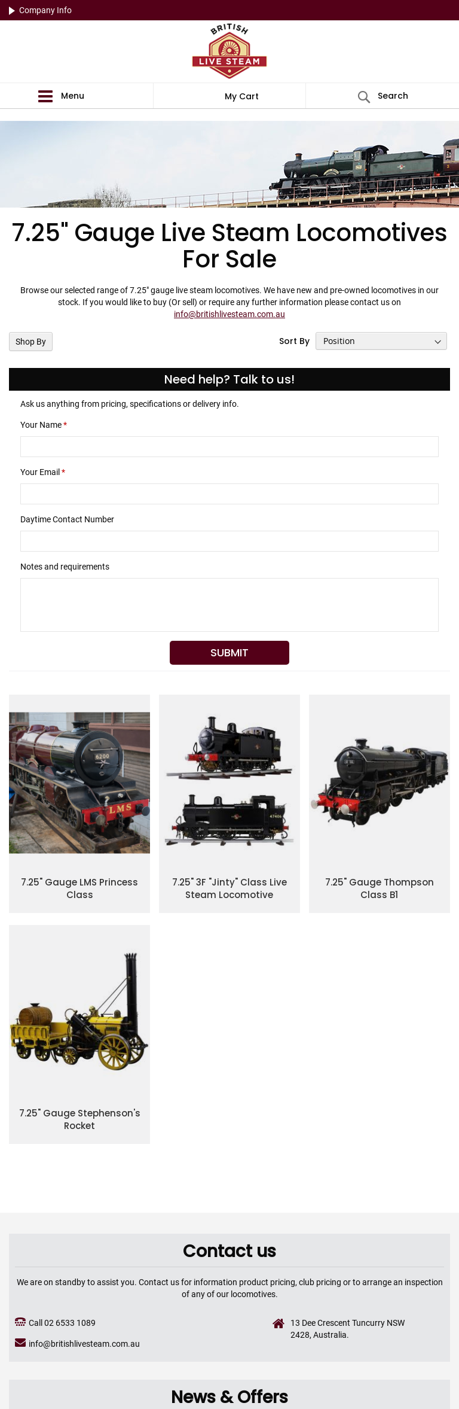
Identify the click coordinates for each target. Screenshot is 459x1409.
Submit (229, 652)
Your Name (43, 425)
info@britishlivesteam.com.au (229, 314)
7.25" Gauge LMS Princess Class (79, 888)
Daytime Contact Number (67, 519)
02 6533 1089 (70, 1323)
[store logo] (229, 52)
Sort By (294, 341)
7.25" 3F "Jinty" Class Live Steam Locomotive (229, 888)
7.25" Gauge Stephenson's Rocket (79, 1119)
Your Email (42, 472)
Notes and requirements (64, 566)
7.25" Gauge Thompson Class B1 (379, 888)
